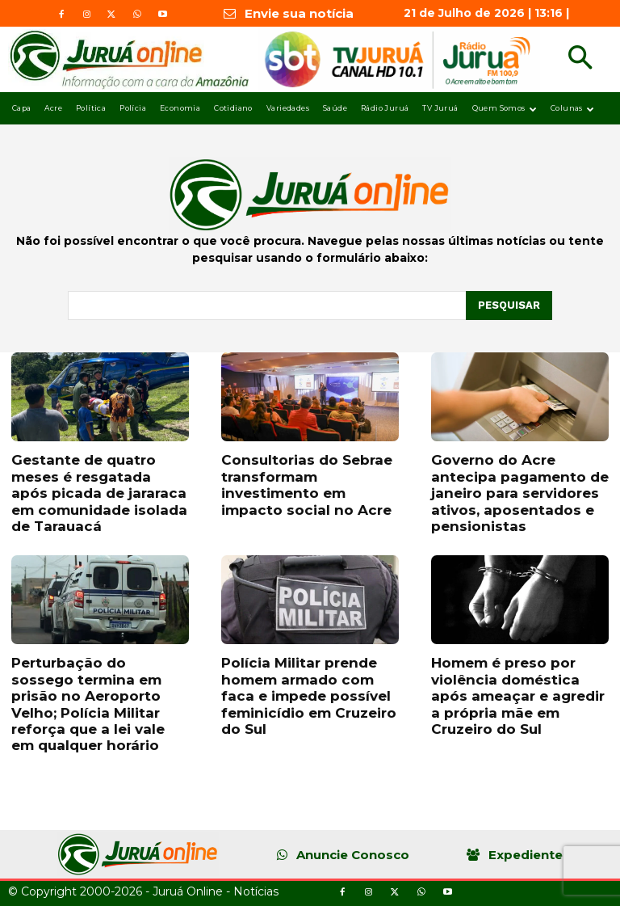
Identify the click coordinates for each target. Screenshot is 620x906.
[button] (580, 59)
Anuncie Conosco (352, 854)
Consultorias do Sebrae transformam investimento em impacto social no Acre (306, 484)
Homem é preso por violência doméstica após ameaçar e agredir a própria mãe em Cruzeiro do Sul (518, 696)
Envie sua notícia (299, 13)
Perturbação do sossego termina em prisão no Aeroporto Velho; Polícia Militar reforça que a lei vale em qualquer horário (88, 704)
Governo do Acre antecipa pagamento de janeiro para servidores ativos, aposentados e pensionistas (520, 493)
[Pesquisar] (509, 305)
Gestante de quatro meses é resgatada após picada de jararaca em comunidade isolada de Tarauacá (99, 493)
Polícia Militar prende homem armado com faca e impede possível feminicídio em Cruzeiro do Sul (308, 696)
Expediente (525, 854)
